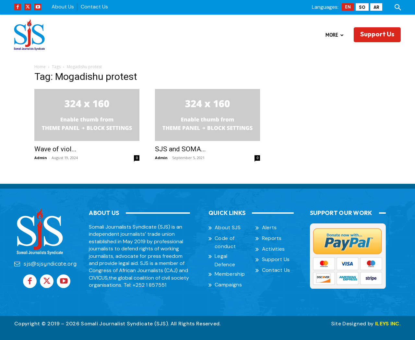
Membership (230, 274)
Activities (273, 249)
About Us (63, 6)
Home (40, 66)
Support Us (276, 259)
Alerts (269, 227)
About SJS (228, 227)
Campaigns (228, 284)
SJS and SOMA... (180, 149)
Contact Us (94, 6)
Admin (40, 157)
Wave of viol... (55, 149)
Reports (272, 238)
